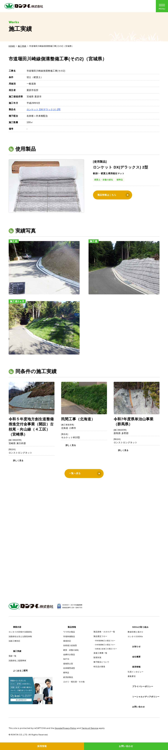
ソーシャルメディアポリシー (145, 697)
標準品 (120, 180)
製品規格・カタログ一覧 (104, 632)
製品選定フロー (100, 636)
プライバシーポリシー (142, 686)
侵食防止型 (68, 664)
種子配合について (101, 662)
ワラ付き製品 (69, 632)
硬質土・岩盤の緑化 (103, 180)
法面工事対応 (14, 641)
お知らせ (136, 646)
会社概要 (136, 657)
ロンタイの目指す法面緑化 (20, 632)
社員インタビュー (135, 672)
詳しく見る (18, 460)
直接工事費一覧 (100, 653)
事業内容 (17, 627)
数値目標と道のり (135, 632)
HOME (12, 46)
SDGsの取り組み (140, 627)
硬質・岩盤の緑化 (71, 650)
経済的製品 (68, 677)
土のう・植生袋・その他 (74, 682)
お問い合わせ (138, 707)
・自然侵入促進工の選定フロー (105, 649)
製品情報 (72, 627)
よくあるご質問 (20, 670)
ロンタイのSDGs (135, 636)
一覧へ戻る (85, 473)
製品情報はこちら (113, 195)
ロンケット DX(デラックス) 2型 (44, 109)
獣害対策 (97, 657)
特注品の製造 (99, 667)
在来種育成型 (69, 668)
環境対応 (67, 641)
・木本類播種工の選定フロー (104, 645)
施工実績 (22, 46)
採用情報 (136, 667)
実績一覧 (12, 656)
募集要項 (132, 676)
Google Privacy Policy (65, 728)
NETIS (66, 659)
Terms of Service (89, 728)
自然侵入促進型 (70, 645)
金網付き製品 (69, 655)
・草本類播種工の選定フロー (104, 640)
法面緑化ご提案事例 (17, 661)
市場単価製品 (69, 636)
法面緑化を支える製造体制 (20, 636)
